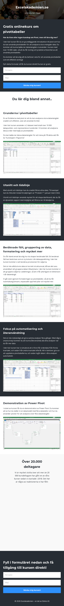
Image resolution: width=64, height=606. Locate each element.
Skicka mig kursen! (32, 85)
